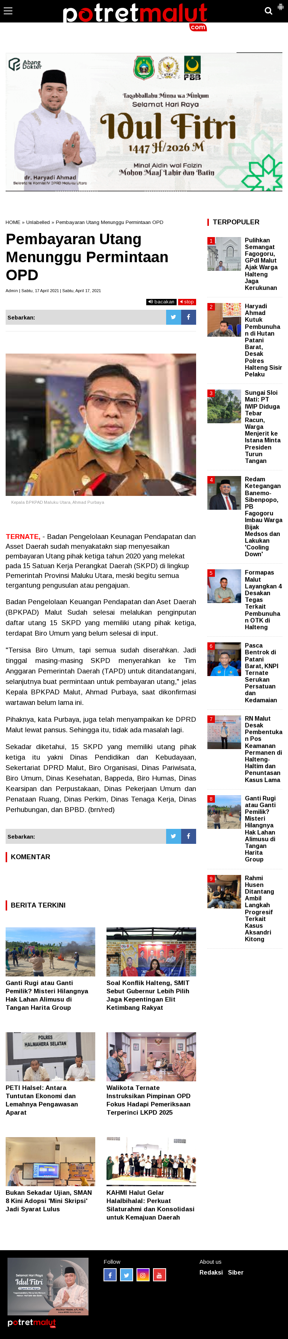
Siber (236, 1272)
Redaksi (211, 1272)
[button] (280, 3)
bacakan (161, 302)
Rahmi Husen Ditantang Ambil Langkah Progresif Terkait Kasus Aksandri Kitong (259, 909)
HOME (13, 222)
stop (187, 302)
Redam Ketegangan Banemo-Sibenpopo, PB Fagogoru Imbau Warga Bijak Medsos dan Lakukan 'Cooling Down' (263, 516)
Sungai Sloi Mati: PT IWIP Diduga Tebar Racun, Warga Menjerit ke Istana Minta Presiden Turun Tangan (262, 427)
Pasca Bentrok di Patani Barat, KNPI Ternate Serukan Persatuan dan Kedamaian (261, 672)
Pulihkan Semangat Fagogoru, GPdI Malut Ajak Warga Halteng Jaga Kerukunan (261, 264)
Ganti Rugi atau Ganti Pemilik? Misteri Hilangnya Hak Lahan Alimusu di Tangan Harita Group (260, 829)
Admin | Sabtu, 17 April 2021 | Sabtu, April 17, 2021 (53, 290)
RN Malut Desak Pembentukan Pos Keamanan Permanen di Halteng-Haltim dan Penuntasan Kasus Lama (263, 749)
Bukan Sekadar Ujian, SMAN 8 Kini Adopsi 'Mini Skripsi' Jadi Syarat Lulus (49, 1201)
